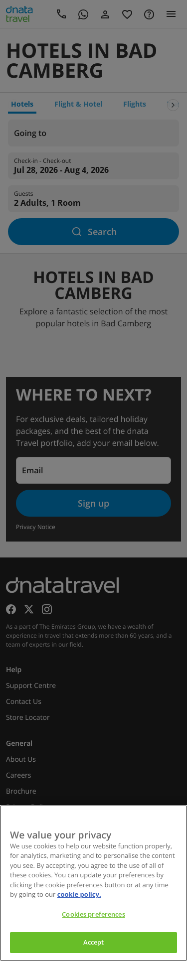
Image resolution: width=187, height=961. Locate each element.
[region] (93, 883)
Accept (93, 942)
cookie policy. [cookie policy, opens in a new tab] (79, 894)
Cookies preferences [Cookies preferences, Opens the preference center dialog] (93, 914)
